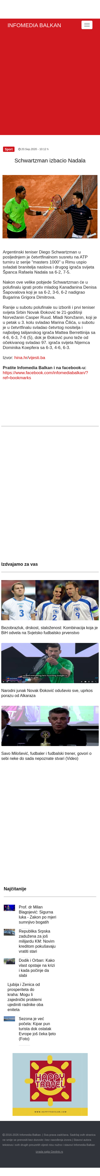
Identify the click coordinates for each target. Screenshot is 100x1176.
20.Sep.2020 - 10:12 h (33, 149)
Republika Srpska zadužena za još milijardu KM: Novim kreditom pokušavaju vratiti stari (37, 941)
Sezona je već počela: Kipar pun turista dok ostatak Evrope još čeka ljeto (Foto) (37, 1029)
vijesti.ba (37, 357)
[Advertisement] (48, 84)
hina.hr (20, 357)
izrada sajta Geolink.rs (49, 1151)
